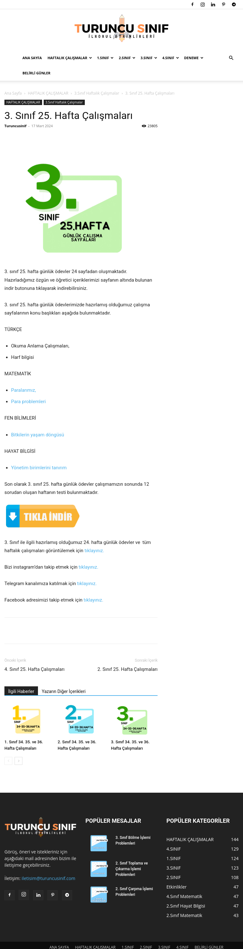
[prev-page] (8, 746)
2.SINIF (127, 57)
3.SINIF (148, 57)
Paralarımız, (23, 375)
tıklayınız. (94, 535)
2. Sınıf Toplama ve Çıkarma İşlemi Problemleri (131, 854)
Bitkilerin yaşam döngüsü (37, 419)
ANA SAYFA (32, 57)
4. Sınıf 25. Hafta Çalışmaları (34, 654)
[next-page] (18, 746)
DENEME (193, 57)
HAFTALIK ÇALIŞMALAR (69, 57)
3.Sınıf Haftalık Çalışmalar (64, 87)
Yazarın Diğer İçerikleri (63, 676)
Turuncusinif (15, 110)
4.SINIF (170, 57)
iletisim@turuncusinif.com (48, 863)
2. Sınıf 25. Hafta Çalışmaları (127, 654)
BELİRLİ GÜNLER (36, 73)
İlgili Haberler (21, 676)
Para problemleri (28, 386)
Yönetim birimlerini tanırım (39, 452)
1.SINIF (105, 57)
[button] (231, 58)
